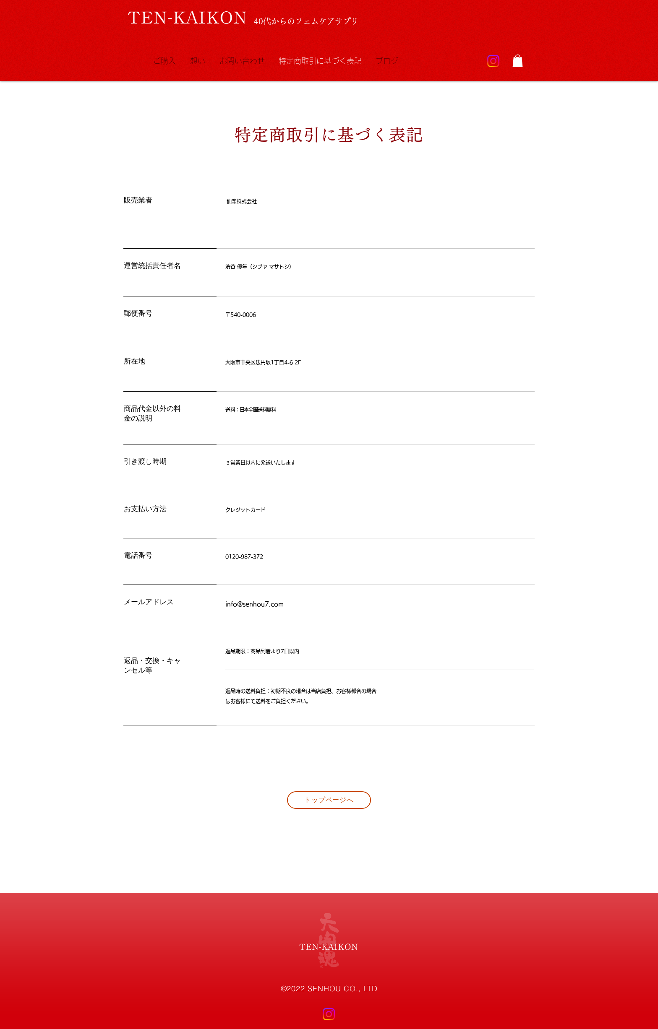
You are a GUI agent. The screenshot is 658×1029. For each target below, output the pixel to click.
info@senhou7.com (254, 604)
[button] (517, 61)
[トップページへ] (329, 800)
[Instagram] (493, 61)
